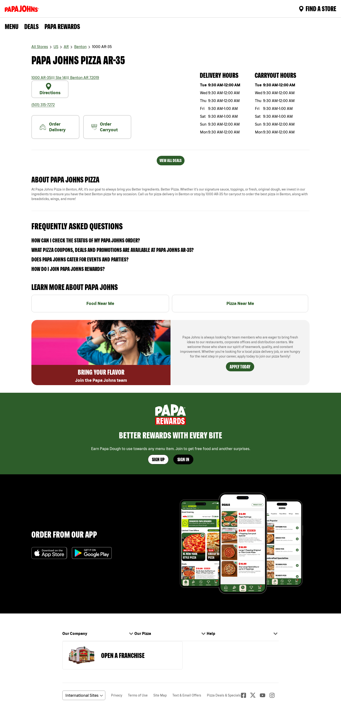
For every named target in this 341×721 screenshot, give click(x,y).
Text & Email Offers (186, 695)
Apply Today (240, 366)
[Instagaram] (274, 695)
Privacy (116, 695)
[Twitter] (255, 695)
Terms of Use (138, 695)
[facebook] (245, 695)
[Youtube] (264, 695)
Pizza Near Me (240, 303)
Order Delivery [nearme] (52, 127)
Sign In (183, 459)
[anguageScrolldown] (83, 695)
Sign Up (158, 459)
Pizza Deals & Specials (224, 695)
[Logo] (23, 8)
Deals (31, 26)
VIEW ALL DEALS (171, 160)
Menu (12, 26)
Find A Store (317, 9)
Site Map (160, 695)
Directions (49, 89)
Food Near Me (100, 303)
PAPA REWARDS (62, 26)
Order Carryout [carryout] (104, 127)
